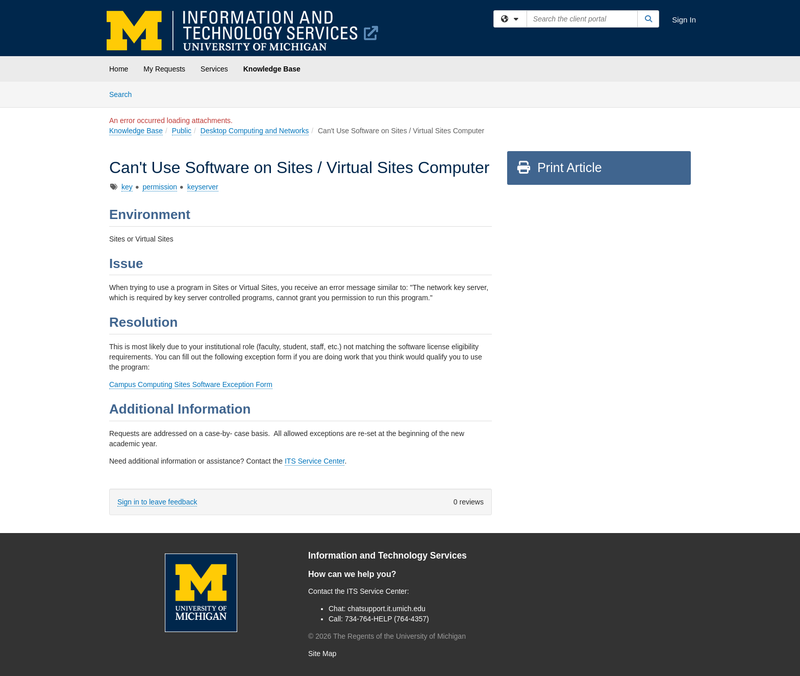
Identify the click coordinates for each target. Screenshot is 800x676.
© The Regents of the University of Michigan (387, 636)
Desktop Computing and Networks (255, 131)
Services (214, 69)
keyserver (202, 187)
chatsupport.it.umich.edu (386, 609)
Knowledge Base (272, 69)
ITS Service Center (315, 461)
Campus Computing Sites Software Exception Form (190, 384)
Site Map (322, 653)
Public (181, 131)
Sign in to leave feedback (157, 502)
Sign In (684, 19)
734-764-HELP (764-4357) (387, 619)
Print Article (559, 167)
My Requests (164, 69)
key (127, 187)
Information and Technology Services (387, 555)
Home (118, 69)
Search (124, 94)
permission (159, 187)
